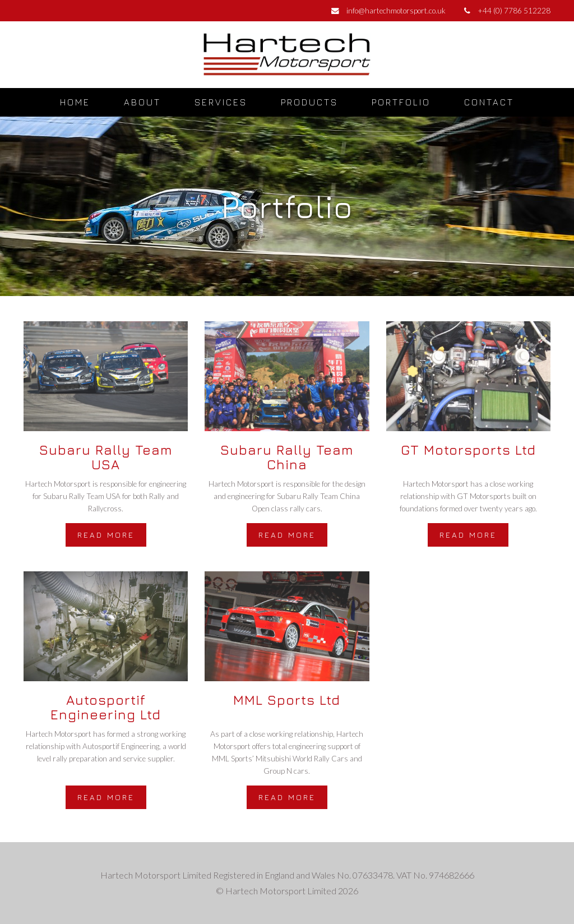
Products (309, 102)
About (142, 102)
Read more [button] (106, 534)
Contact (489, 102)
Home (75, 102)
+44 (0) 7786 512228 (514, 10)
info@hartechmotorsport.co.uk (396, 10)
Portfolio (401, 102)
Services (221, 102)
